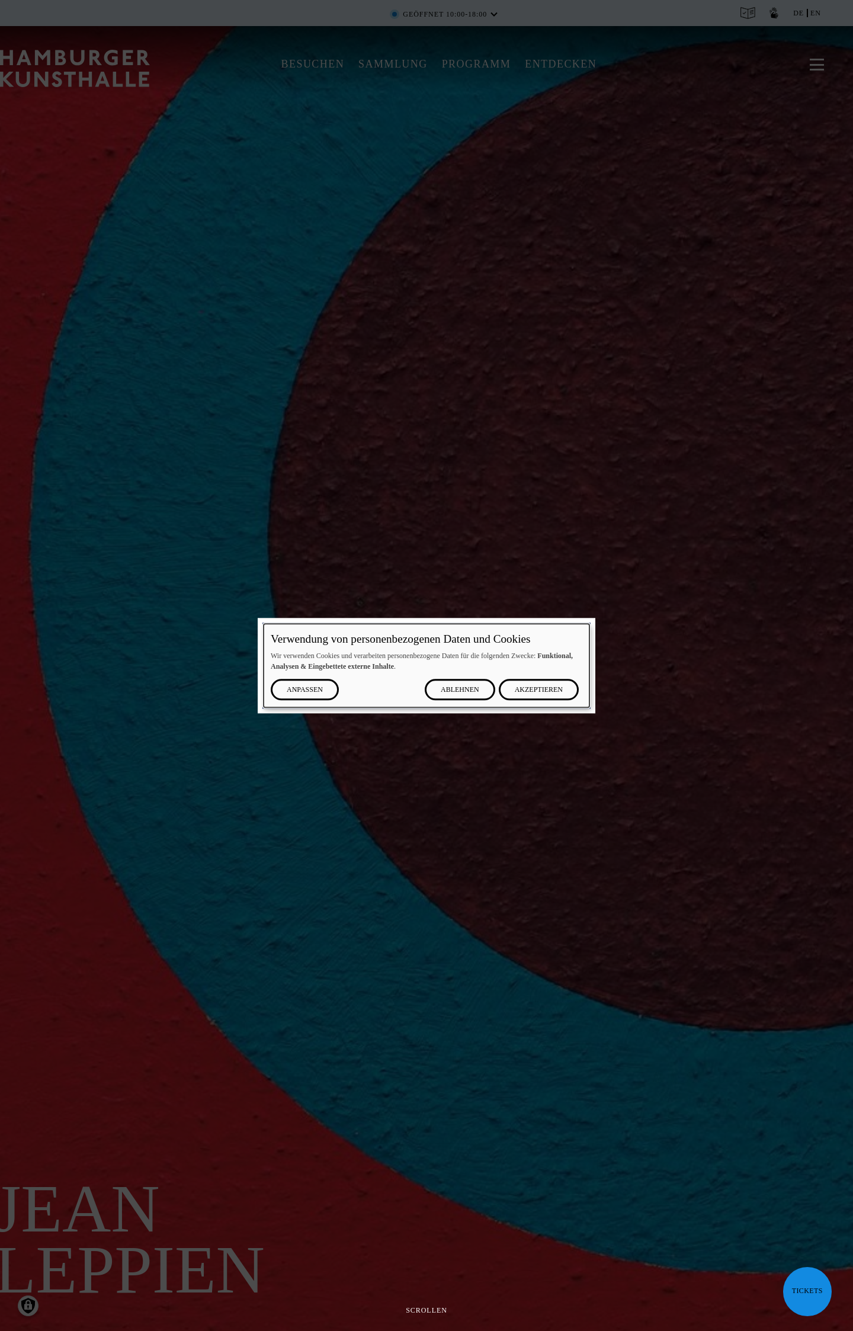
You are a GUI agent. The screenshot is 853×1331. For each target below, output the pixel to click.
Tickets (807, 1291)
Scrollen (426, 1310)
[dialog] (426, 665)
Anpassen (305, 689)
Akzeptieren (539, 689)
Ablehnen (460, 689)
